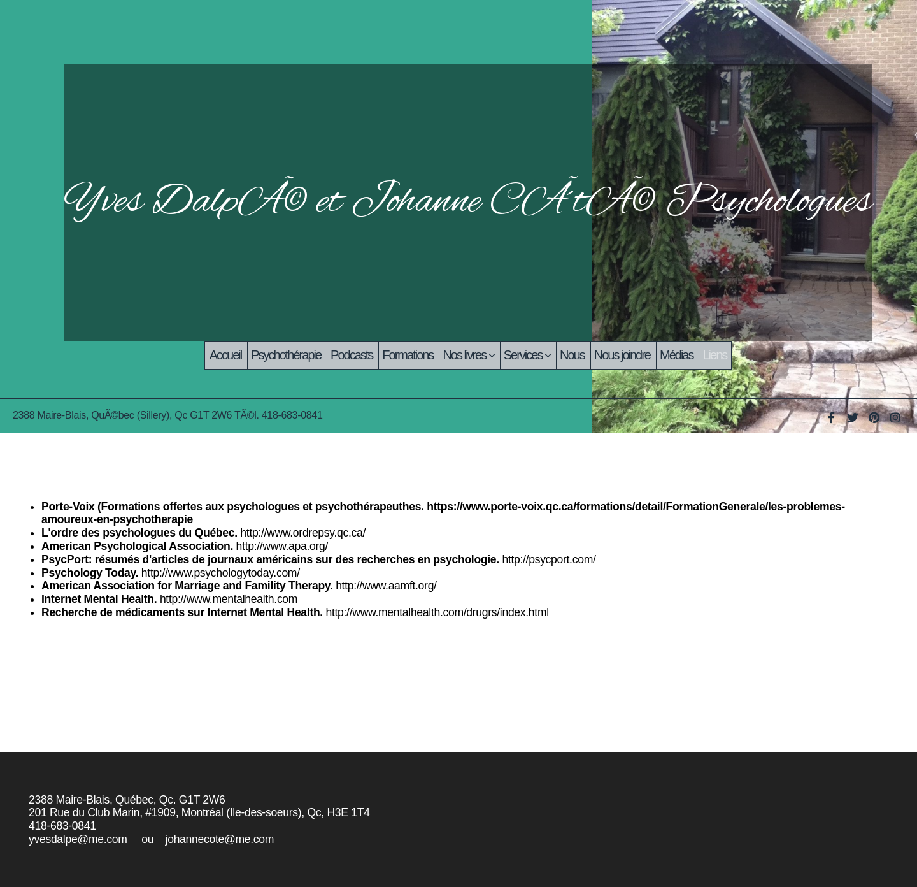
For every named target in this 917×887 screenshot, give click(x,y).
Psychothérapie (286, 355)
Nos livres (468, 355)
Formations (407, 355)
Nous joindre (622, 355)
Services (527, 355)
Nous (572, 355)
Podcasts (352, 355)
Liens (714, 355)
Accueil (225, 355)
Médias (676, 355)
